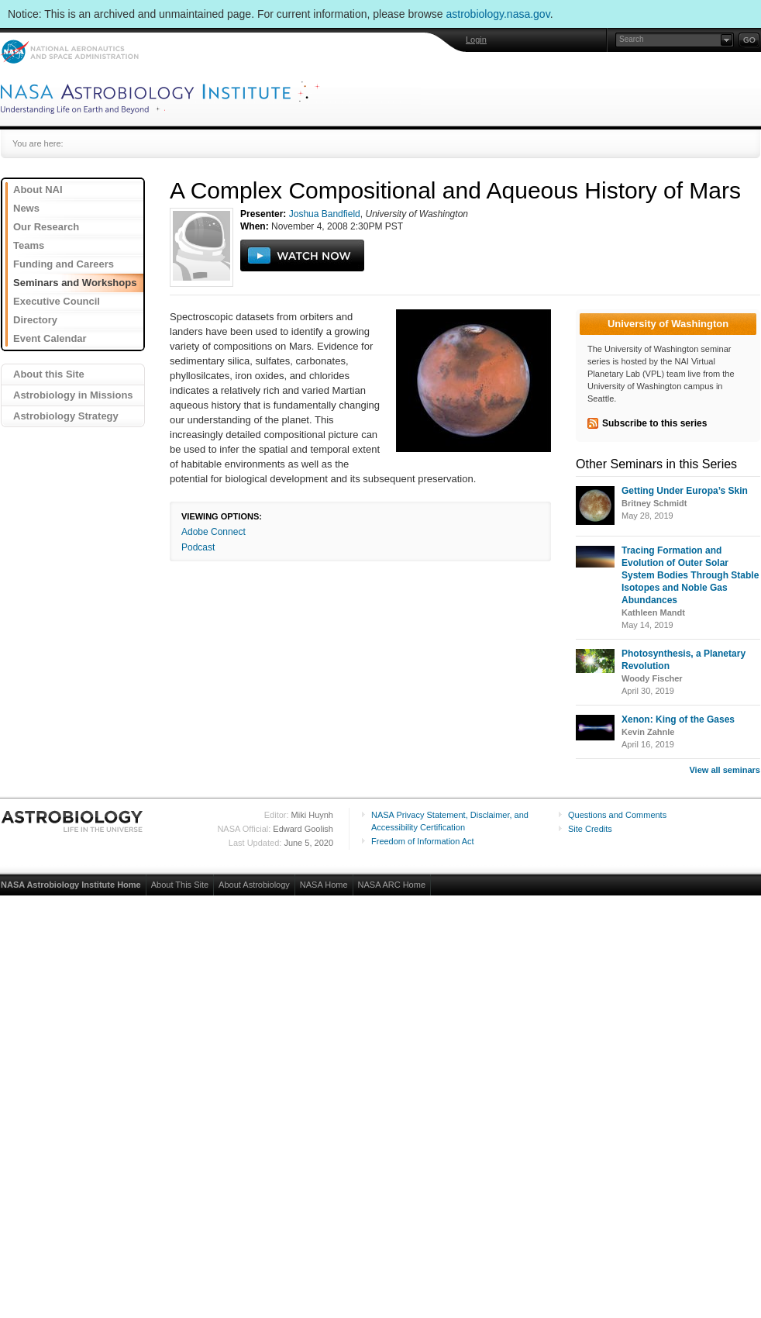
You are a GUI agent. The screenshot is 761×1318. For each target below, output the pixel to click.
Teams (28, 245)
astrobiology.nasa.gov (498, 14)
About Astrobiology (254, 884)
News (26, 208)
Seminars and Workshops (74, 282)
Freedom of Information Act (422, 841)
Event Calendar (50, 338)
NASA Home (324, 884)
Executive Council (56, 301)
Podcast (198, 547)
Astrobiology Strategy (66, 416)
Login (476, 39)
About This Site (179, 884)
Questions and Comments (617, 814)
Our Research (46, 227)
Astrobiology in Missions (73, 395)
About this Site (48, 374)
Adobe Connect (213, 531)
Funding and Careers (63, 264)
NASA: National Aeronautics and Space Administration (69, 52)
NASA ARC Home (391, 884)
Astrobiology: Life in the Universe (73, 821)
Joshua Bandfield (324, 214)
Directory (35, 320)
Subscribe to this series (654, 423)
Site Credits (590, 828)
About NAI (38, 189)
